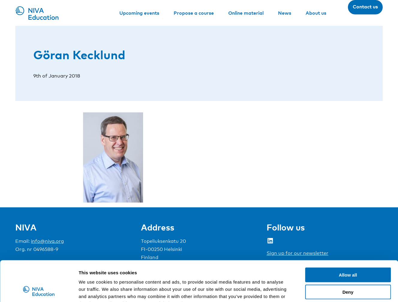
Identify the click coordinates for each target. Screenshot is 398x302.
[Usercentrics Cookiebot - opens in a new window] (39, 290)
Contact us (365, 7)
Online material (246, 13)
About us (316, 13)
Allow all (348, 236)
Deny (348, 254)
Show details (315, 290)
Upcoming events (139, 13)
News (284, 13)
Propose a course (194, 13)
